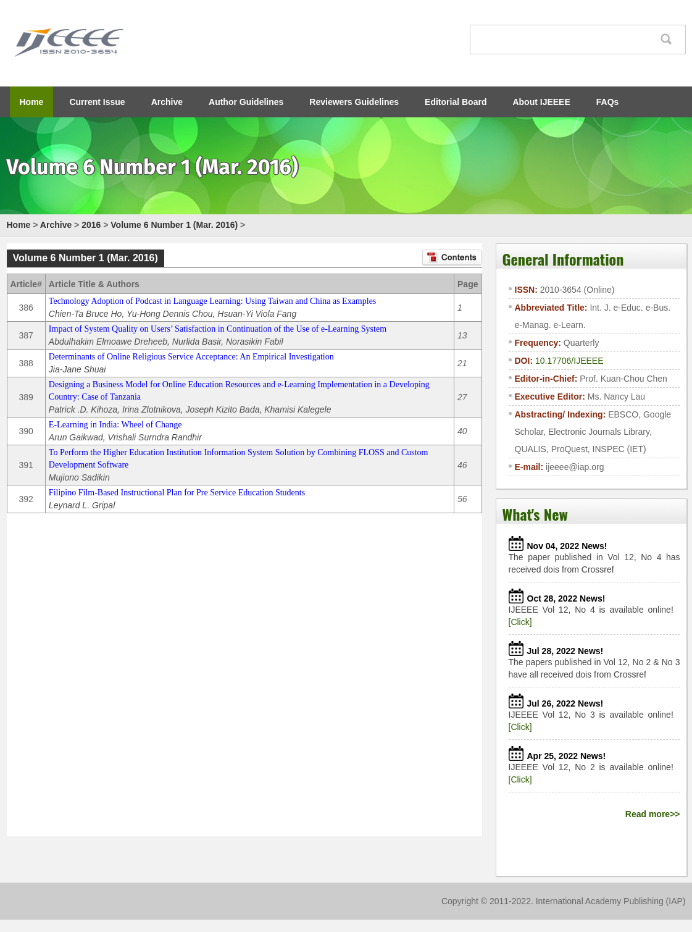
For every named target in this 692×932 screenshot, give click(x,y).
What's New (535, 514)
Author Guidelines (246, 102)
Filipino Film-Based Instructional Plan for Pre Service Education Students (177, 492)
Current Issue (97, 102)
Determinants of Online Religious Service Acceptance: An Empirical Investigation (191, 356)
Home (32, 102)
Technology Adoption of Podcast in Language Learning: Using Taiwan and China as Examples (212, 301)
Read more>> (652, 814)
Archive (167, 102)
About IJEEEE (541, 102)
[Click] (520, 622)
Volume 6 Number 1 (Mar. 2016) (174, 225)
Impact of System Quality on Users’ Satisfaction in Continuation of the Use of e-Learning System (217, 329)
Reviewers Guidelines (354, 102)
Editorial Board (455, 102)
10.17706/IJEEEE (569, 361)
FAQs (607, 102)
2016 (91, 225)
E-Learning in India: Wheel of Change (115, 424)
